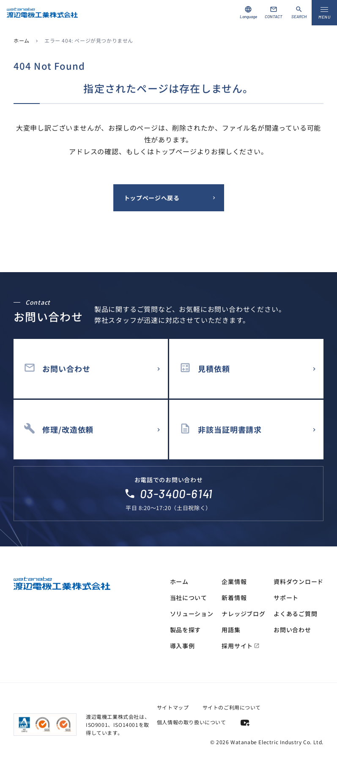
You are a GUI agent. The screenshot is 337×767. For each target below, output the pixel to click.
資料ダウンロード (298, 581)
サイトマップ (173, 707)
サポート (286, 597)
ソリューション (192, 613)
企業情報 (234, 581)
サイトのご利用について (232, 707)
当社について (188, 597)
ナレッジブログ (243, 613)
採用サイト (241, 645)
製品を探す (185, 629)
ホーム (22, 40)
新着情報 (234, 597)
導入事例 (182, 645)
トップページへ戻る (152, 198)
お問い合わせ (292, 629)
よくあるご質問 (295, 613)
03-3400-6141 (176, 493)
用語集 (231, 629)
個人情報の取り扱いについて (191, 722)
